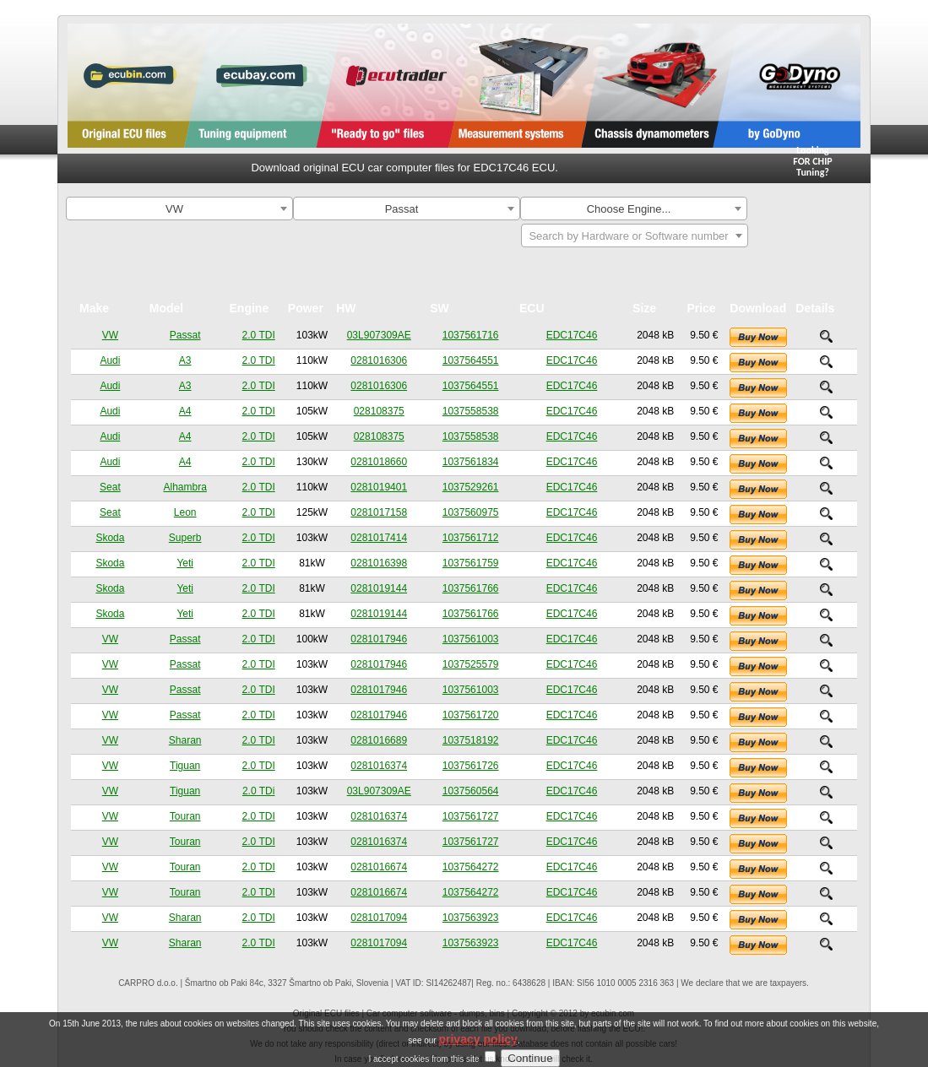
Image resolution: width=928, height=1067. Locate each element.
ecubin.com (612, 1013)
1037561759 (470, 563)
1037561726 (470, 766)
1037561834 (470, 462)
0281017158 (378, 512)
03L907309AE (379, 335)
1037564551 (470, 360)
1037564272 (470, 867)
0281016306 (378, 360)
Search (811, 210)
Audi (110, 360)
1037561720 (470, 715)
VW (110, 335)
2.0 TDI (258, 335)
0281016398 (378, 563)
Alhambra (184, 487)
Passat (185, 335)
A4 (185, 411)
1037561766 (470, 588)
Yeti (184, 563)
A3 (185, 360)
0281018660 (378, 462)
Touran (185, 816)
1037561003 (470, 639)
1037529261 (470, 487)
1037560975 (470, 512)
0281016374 (378, 766)
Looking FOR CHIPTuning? (813, 161)
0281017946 (378, 639)
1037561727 (470, 816)
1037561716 (470, 335)
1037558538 (470, 411)
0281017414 (378, 538)
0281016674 (378, 867)
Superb (185, 538)
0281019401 (378, 487)
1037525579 (470, 664)
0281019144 (378, 588)
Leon (185, 512)
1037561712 (470, 538)
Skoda (109, 538)
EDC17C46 (572, 335)
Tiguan (185, 766)
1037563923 (470, 917)
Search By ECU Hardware (812, 241)
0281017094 (378, 917)
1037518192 (470, 740)
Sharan (185, 740)
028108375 (379, 411)
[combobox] (179, 208)
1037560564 (470, 791)
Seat (110, 487)
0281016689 (378, 740)
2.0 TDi (258, 791)
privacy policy (477, 1056)
